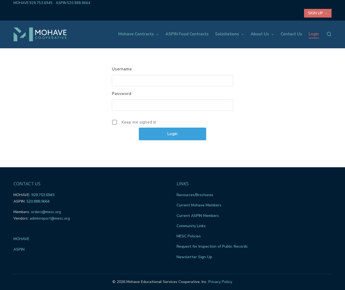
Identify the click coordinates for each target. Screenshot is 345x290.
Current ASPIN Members (198, 215)
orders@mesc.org (46, 211)
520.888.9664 (78, 3)
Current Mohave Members (199, 205)
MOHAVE (21, 238)
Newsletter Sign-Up (194, 257)
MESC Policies (189, 236)
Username (122, 69)
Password (121, 93)
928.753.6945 (41, 3)
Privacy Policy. (220, 281)
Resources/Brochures (195, 194)
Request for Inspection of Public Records (212, 246)
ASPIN (19, 249)
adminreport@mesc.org (50, 218)
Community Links (191, 225)
